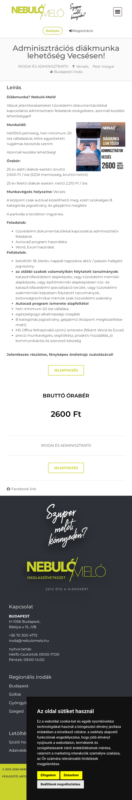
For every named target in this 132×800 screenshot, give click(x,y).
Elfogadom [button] (48, 775)
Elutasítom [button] (71, 775)
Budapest (18, 686)
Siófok (15, 694)
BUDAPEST (19, 616)
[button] (117, 11)
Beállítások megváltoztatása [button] (60, 784)
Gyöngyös (19, 702)
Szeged (16, 711)
